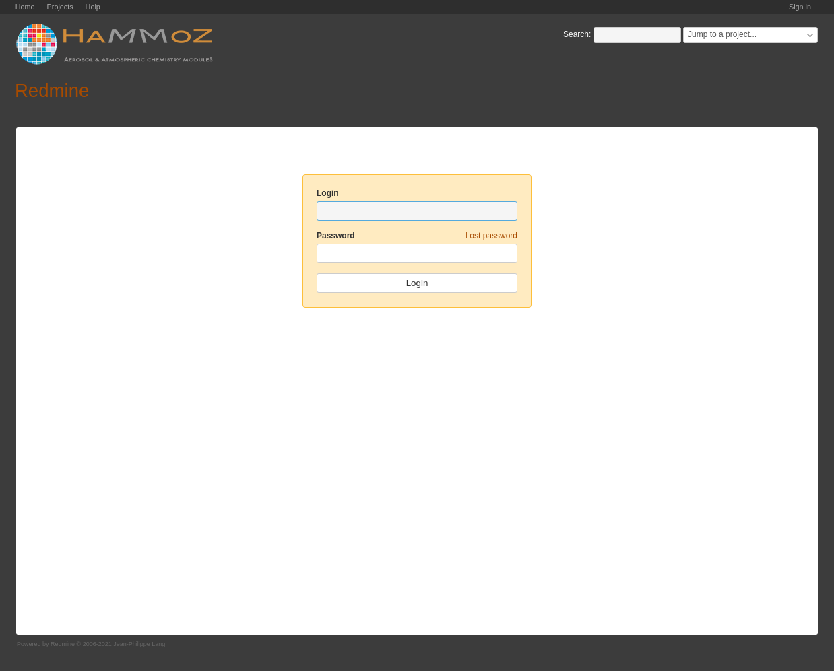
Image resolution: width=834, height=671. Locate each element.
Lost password (491, 235)
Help (93, 7)
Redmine (63, 644)
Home (25, 7)
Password (417, 235)
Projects (60, 7)
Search (576, 34)
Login (328, 193)
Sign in (800, 7)
